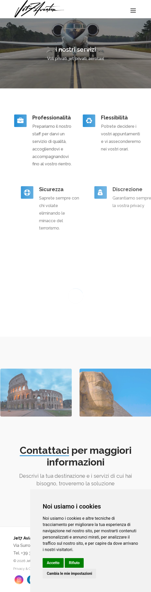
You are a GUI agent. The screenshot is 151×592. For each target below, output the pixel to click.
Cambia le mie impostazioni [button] (69, 573)
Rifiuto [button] (74, 563)
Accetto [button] (53, 563)
